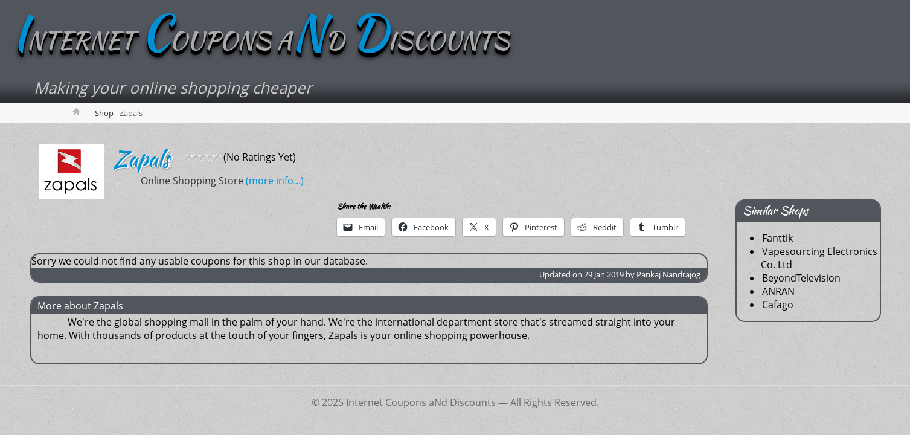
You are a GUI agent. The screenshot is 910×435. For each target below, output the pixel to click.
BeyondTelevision (801, 278)
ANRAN (778, 291)
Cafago (777, 304)
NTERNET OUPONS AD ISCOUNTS (260, 40)
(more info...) (210, 180)
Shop (104, 113)
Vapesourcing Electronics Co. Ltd (819, 258)
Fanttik (777, 238)
